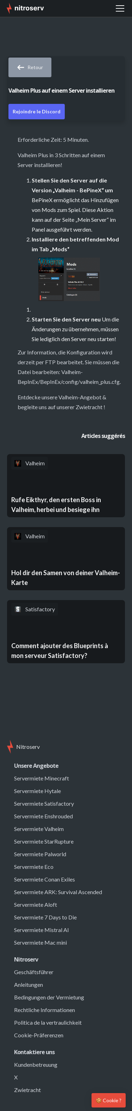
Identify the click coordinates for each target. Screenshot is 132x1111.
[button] (120, 8)
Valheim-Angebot (79, 397)
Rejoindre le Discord (37, 111)
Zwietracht (89, 407)
